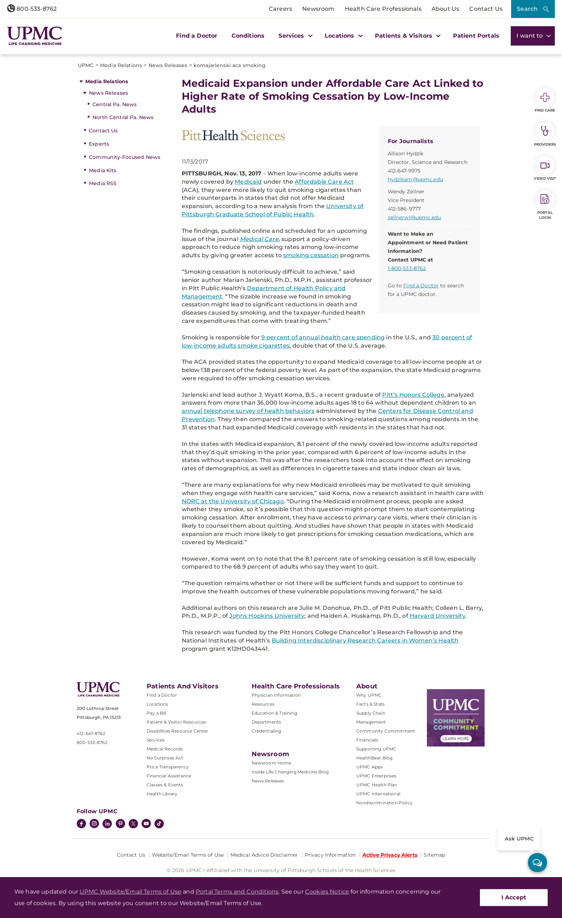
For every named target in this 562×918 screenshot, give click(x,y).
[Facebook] (81, 824)
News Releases (108, 93)
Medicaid (248, 181)
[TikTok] (159, 823)
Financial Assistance (169, 775)
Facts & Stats (370, 704)
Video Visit (545, 168)
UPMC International (378, 793)
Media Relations (106, 81)
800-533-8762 (32, 8)
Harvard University (437, 615)
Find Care (545, 100)
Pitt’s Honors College (413, 394)
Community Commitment (385, 731)
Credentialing (266, 731)
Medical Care (259, 239)
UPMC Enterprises (376, 775)
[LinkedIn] (107, 824)
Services (156, 740)
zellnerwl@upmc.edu (414, 217)
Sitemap (434, 855)
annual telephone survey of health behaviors (248, 411)
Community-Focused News (124, 157)
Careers (280, 8)
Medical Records (165, 749)
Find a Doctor (196, 35)
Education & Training (274, 713)
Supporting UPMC (376, 749)
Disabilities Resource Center (177, 731)
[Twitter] (133, 823)
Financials (367, 740)
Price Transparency (168, 766)
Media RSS (102, 183)
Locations (157, 704)
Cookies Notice (327, 891)
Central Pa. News (114, 104)
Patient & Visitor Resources (176, 722)
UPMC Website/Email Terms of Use (130, 891)
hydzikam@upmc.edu (415, 179)
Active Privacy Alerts (389, 855)
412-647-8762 (91, 733)
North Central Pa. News (122, 117)
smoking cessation (311, 255)
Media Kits (102, 170)
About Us (445, 8)
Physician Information (276, 695)
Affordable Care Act (324, 181)
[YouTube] (146, 824)
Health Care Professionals (383, 8)
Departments (266, 722)
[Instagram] (94, 824)
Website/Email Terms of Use (188, 855)
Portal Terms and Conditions (237, 891)
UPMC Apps (369, 766)
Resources (263, 704)
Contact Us (486, 8)
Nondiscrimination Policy (384, 802)
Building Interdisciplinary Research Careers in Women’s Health (365, 640)
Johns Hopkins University (266, 615)
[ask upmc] (537, 862)
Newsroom (318, 8)
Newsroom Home (271, 763)
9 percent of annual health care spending (323, 337)
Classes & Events (165, 784)
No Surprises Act (165, 758)
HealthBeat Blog (374, 758)
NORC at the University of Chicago (233, 501)
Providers (545, 134)
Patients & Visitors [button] (407, 35)
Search (527, 8)
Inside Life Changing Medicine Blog (290, 772)
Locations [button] (343, 35)
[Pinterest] (120, 824)
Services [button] (294, 35)
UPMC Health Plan (376, 784)
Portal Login (545, 205)
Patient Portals (476, 35)
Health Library (162, 793)
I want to (532, 35)
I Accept (513, 897)
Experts (99, 144)
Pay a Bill (157, 713)
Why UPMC (369, 695)
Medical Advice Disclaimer (264, 855)
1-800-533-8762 (407, 268)
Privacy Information (330, 855)
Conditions (248, 35)
